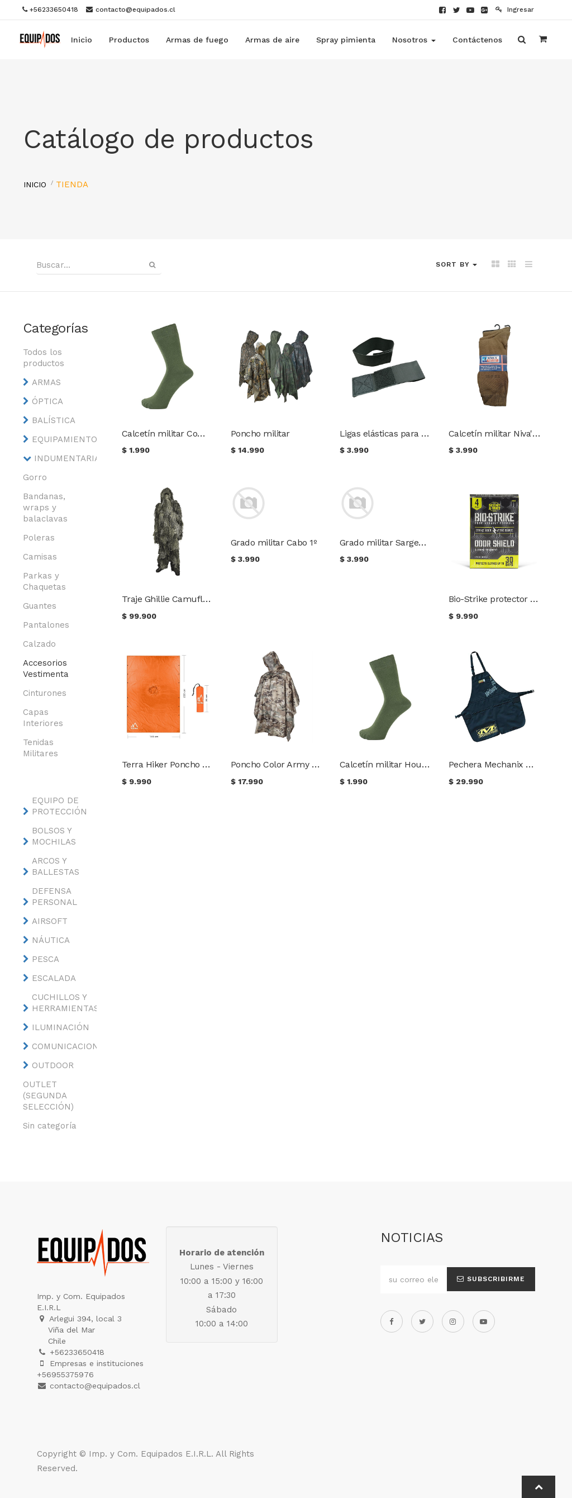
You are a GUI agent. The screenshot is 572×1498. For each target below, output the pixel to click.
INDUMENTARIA (63, 458)
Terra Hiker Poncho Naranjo (178, 764)
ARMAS (46, 382)
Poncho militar (260, 433)
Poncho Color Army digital (283, 764)
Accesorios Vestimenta (46, 668)
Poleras (39, 538)
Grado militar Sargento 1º (390, 542)
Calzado (39, 644)
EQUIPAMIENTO (61, 439)
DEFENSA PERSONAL (54, 896)
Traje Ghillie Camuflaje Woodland (189, 599)
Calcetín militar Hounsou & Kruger (410, 764)
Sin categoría (50, 1126)
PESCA (45, 959)
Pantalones (46, 625)
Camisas (40, 557)
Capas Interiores (43, 717)
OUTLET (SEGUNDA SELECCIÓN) (48, 1095)
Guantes (39, 606)
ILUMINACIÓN (60, 1027)
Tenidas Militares (40, 748)
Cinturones (44, 693)
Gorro (35, 477)
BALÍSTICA (53, 420)
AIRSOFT (50, 921)
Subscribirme (491, 1279)
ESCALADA (54, 978)
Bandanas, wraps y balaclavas (45, 507)
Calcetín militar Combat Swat (182, 433)
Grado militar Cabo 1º (274, 542)
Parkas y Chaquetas (44, 581)
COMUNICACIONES (61, 1046)
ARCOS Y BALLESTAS (55, 866)
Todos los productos (43, 357)
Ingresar (514, 9)
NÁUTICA (51, 940)
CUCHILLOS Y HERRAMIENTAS (61, 1002)
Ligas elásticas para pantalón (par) (409, 433)
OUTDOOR (53, 1065)
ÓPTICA (47, 401)
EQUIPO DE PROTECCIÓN (59, 806)
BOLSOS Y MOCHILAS (54, 836)
